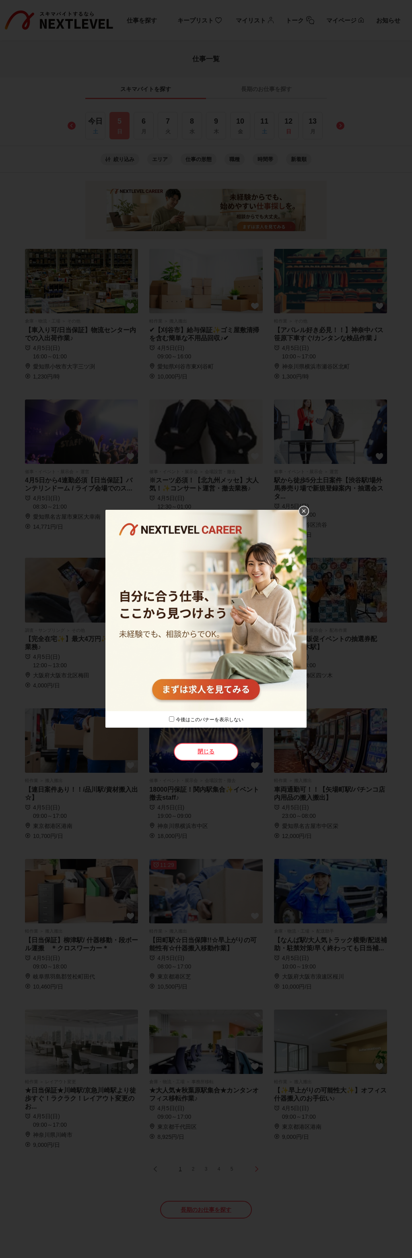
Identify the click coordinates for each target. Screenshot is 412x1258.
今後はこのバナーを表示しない (209, 719)
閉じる (206, 751)
